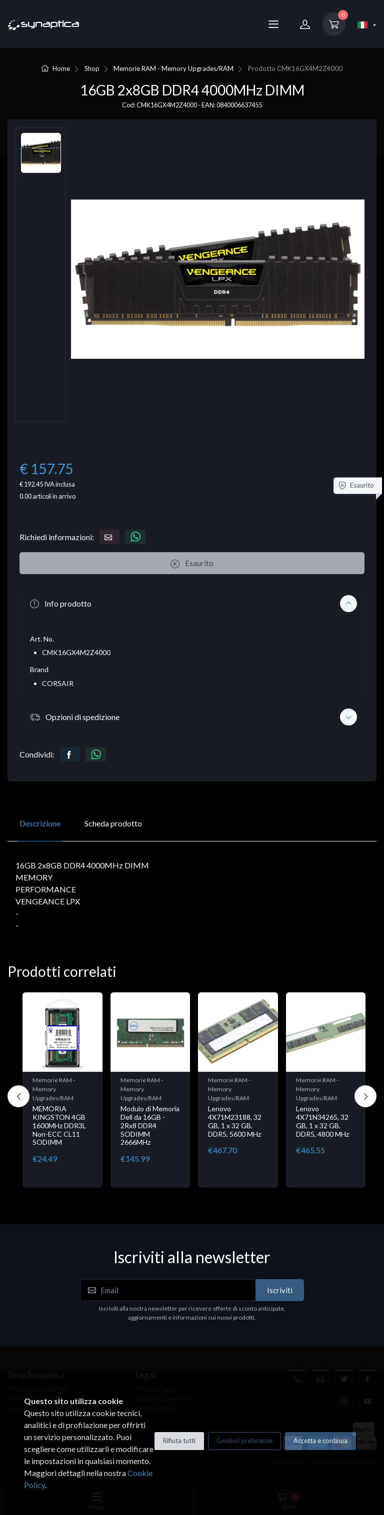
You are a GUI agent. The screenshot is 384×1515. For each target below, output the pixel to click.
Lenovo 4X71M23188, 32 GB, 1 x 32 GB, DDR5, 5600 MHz (235, 1121)
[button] (192, 603)
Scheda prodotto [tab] (113, 823)
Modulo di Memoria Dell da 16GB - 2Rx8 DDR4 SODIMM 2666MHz (150, 1125)
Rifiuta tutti (179, 1441)
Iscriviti (279, 1290)
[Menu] (274, 24)
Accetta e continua (321, 1441)
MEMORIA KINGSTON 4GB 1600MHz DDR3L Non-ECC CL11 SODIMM (59, 1125)
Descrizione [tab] (40, 823)
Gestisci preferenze (244, 1441)
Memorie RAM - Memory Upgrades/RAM (174, 68)
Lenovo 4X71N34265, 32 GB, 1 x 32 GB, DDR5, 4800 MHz (322, 1121)
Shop (92, 68)
